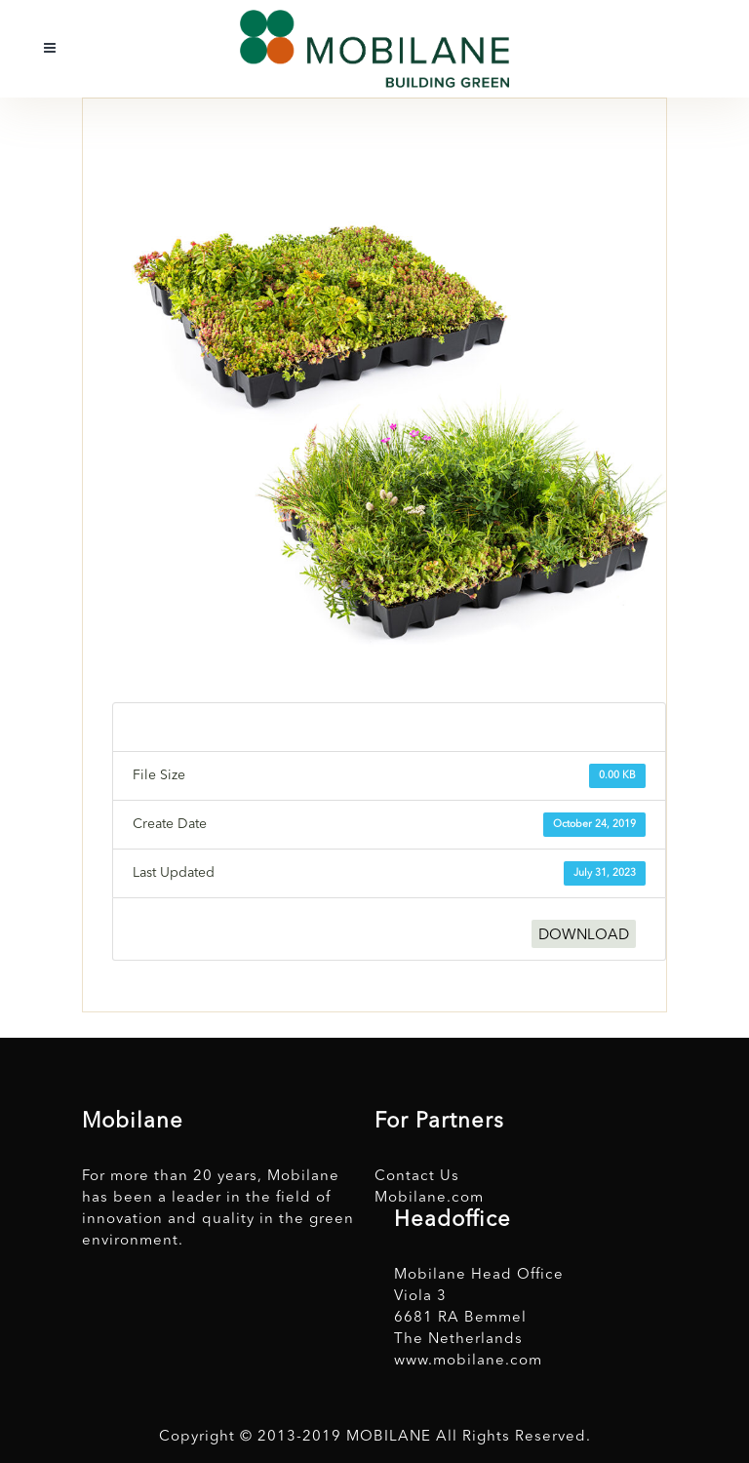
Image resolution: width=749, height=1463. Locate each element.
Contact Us (416, 1176)
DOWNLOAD (583, 936)
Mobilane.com (429, 1198)
